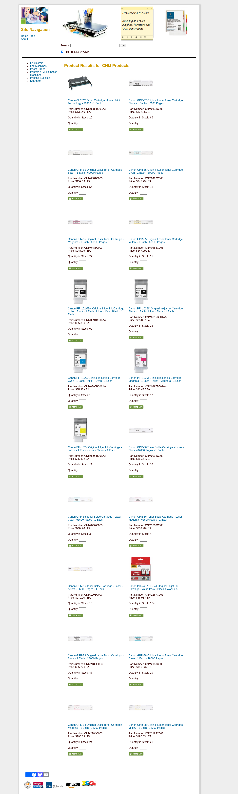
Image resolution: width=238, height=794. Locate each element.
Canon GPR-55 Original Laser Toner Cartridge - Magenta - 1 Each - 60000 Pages (96, 241)
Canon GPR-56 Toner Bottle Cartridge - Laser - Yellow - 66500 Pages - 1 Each (95, 587)
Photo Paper (37, 69)
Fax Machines (38, 66)
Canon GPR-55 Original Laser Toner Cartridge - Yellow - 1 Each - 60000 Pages (156, 241)
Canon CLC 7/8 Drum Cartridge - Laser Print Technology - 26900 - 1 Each (94, 102)
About (24, 39)
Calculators (36, 63)
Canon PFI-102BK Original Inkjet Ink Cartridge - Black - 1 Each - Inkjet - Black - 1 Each (156, 310)
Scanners (35, 80)
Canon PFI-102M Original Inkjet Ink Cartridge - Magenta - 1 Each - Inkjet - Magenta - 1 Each (156, 379)
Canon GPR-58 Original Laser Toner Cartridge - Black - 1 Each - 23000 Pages (96, 657)
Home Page (28, 36)
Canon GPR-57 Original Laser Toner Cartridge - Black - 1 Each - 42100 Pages (156, 102)
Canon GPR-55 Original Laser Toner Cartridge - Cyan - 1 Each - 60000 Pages (156, 171)
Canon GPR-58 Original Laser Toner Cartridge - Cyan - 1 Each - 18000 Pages (156, 657)
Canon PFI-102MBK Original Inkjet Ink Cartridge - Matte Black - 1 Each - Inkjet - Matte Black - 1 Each (96, 311)
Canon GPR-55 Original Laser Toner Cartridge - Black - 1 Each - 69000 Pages (96, 171)
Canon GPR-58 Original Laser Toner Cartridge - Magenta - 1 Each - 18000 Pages (96, 726)
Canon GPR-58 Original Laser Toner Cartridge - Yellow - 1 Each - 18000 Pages (156, 726)
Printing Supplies (40, 77)
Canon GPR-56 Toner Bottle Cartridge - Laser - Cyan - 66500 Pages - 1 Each (95, 518)
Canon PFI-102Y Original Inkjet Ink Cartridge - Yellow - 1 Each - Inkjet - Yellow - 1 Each (95, 449)
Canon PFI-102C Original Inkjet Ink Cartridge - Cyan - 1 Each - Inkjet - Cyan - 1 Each (95, 379)
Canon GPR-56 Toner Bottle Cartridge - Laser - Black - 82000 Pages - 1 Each (156, 449)
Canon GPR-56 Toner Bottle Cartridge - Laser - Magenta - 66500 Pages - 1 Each (156, 518)
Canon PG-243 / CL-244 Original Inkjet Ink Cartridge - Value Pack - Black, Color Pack (153, 587)
